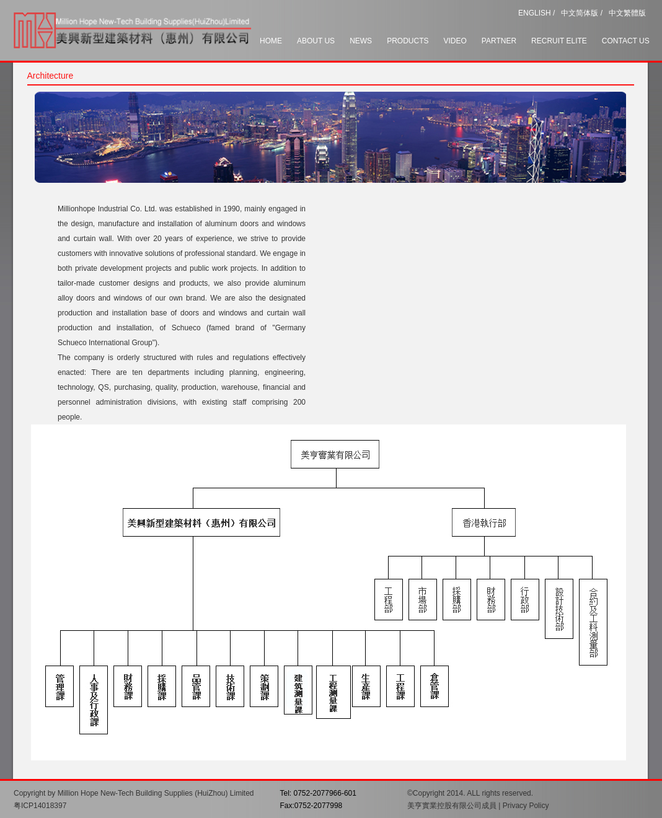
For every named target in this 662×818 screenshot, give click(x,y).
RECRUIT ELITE (559, 41)
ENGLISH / (536, 13)
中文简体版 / (581, 13)
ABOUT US (316, 41)
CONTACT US (626, 41)
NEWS (361, 41)
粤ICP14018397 (40, 805)
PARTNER (499, 41)
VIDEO (454, 41)
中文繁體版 (627, 13)
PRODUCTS (407, 41)
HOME (271, 41)
